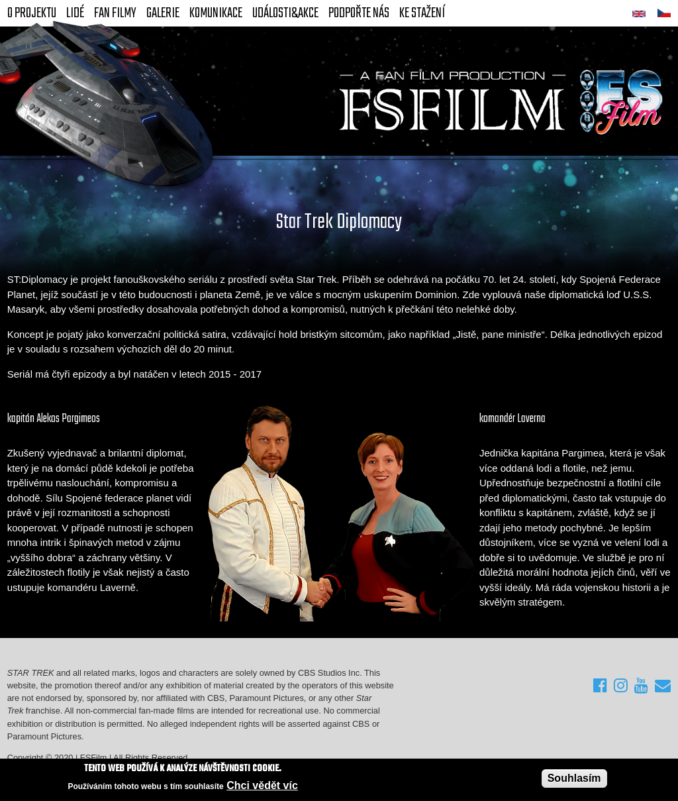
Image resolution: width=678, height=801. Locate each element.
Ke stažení (422, 13)
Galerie (162, 13)
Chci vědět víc (262, 785)
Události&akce (285, 13)
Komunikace (215, 13)
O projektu (31, 13)
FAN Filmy (115, 13)
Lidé (75, 13)
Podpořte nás (358, 13)
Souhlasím (574, 778)
